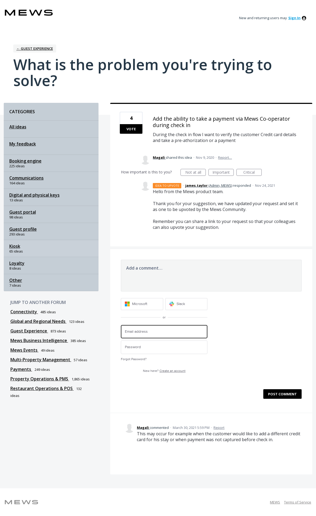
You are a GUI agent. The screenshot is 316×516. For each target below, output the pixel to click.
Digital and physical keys (34, 195)
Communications (26, 178)
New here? (164, 371)
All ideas (17, 127)
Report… (225, 157)
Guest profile (23, 229)
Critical (252, 173)
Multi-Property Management (40, 360)
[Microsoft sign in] (142, 304)
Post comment (282, 394)
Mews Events (24, 350)
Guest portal (22, 212)
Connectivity (24, 312)
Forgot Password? (134, 359)
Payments (21, 369)
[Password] (164, 347)
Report (219, 427)
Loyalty (16, 263)
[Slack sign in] (186, 304)
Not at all (195, 173)
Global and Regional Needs (38, 321)
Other (15, 280)
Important (223, 173)
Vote (131, 129)
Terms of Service (297, 502)
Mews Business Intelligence (39, 340)
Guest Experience (29, 331)
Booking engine (25, 161)
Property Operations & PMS (39, 379)
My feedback (22, 144)
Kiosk (14, 246)
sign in (294, 17)
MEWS (275, 502)
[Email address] (164, 332)
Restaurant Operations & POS (42, 388)
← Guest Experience (35, 48)
